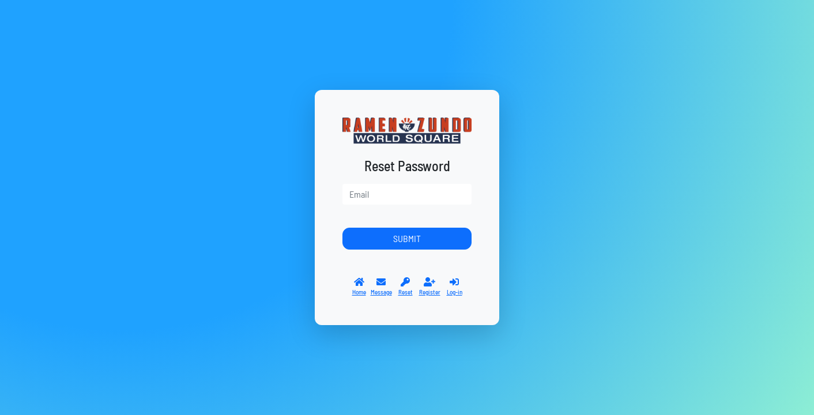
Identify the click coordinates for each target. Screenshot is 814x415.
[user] (407, 194)
